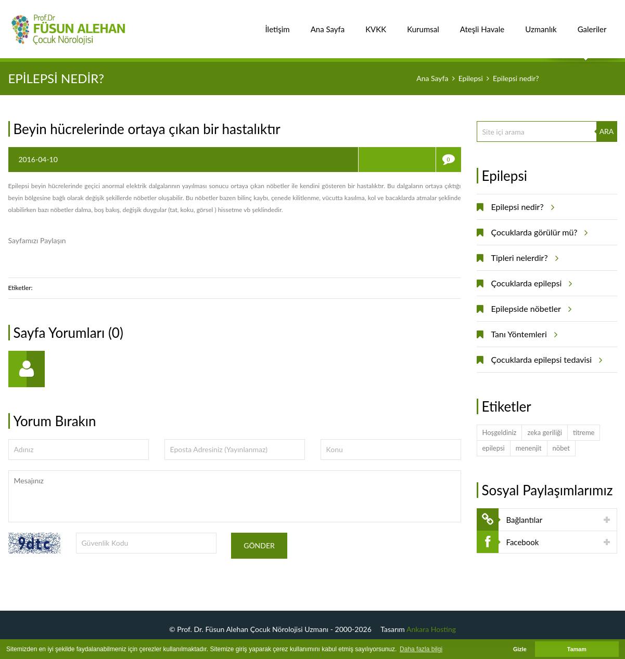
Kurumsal (423, 24)
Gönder (259, 545)
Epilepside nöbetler (529, 308)
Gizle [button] (520, 649)
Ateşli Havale (482, 24)
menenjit (529, 448)
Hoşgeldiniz (499, 432)
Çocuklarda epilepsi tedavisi (545, 359)
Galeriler (592, 24)
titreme (584, 432)
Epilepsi (470, 78)
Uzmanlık (540, 24)
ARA (607, 131)
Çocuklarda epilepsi (530, 283)
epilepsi (493, 448)
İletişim (277, 24)
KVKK (375, 24)
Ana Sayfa (328, 24)
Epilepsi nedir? (521, 206)
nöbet (561, 448)
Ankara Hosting (431, 629)
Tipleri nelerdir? (523, 257)
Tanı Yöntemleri (522, 334)
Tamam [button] (576, 649)
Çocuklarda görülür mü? (538, 232)
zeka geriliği (544, 432)
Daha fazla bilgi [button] (421, 649)
